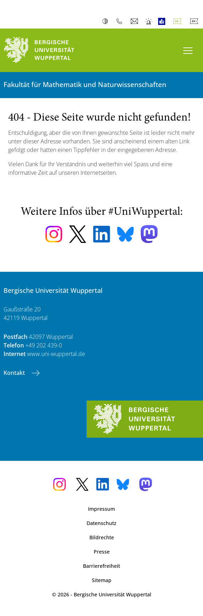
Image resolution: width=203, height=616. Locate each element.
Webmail (135, 21)
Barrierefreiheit (101, 565)
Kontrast (106, 21)
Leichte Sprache (163, 21)
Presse (102, 551)
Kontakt (15, 373)
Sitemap (101, 580)
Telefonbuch (120, 21)
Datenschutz (101, 523)
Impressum (101, 508)
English (195, 21)
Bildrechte (101, 537)
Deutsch (178, 21)
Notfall (149, 21)
